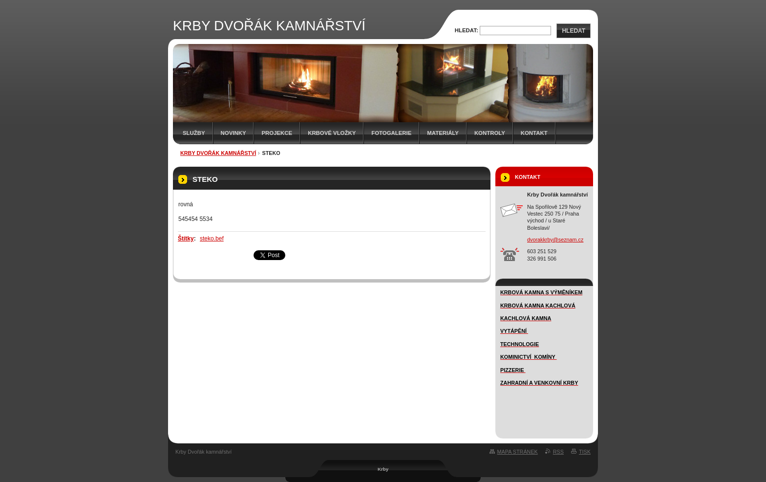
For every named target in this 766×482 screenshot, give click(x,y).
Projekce (276, 133)
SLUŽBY (194, 133)
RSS (558, 452)
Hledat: (466, 30)
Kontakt (534, 133)
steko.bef (212, 238)
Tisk (585, 452)
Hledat (573, 30)
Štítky (186, 238)
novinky (233, 133)
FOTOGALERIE (391, 133)
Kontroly (489, 133)
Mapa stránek (517, 452)
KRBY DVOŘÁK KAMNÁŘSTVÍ (218, 153)
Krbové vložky (332, 133)
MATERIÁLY (443, 133)
